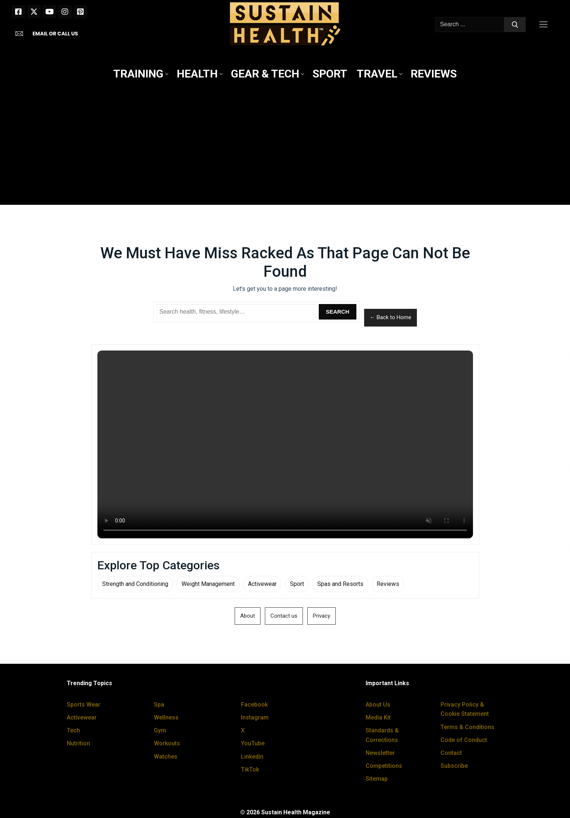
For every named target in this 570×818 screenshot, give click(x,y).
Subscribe (454, 765)
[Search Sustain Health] (236, 312)
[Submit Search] (515, 24)
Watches (165, 756)
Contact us (283, 615)
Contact (451, 752)
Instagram (255, 717)
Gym (160, 730)
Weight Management (208, 583)
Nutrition (78, 743)
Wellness (166, 717)
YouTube (253, 743)
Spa (159, 704)
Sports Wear (83, 704)
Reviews (388, 583)
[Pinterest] (80, 11)
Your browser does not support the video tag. (285, 444)
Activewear (262, 583)
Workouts (167, 743)
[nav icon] (545, 24)
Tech (73, 730)
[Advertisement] (285, 144)
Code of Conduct (464, 739)
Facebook (254, 704)
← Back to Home (390, 317)
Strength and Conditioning (135, 583)
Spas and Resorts (340, 583)
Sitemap (377, 778)
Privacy (321, 615)
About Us (378, 704)
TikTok (250, 769)
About (247, 615)
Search (337, 311)
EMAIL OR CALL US (55, 33)
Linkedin (252, 756)
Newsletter (380, 752)
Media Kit (378, 717)
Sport (297, 583)
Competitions (384, 765)
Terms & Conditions (467, 727)
